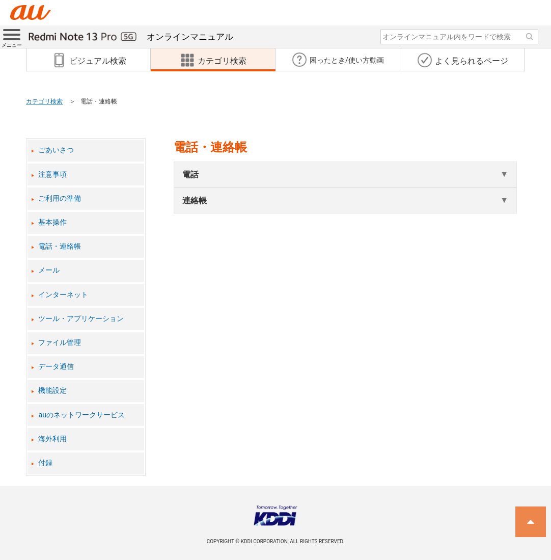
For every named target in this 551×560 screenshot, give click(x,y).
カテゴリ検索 (44, 101)
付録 (45, 463)
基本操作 (52, 222)
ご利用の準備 (59, 198)
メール (49, 270)
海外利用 (52, 439)
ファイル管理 (59, 342)
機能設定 (52, 390)
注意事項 (52, 174)
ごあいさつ (56, 150)
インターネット (63, 294)
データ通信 (56, 366)
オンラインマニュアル (131, 37)
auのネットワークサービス (81, 415)
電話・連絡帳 (59, 246)
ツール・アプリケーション (81, 318)
